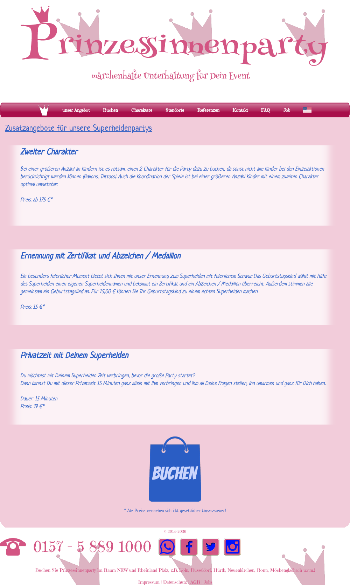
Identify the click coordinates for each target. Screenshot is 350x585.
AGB (195, 582)
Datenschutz (175, 582)
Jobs (208, 582)
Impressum (149, 582)
